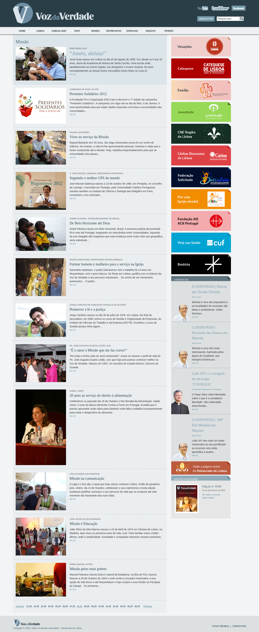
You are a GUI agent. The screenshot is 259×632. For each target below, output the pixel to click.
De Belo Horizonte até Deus (90, 223)
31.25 (101, 606)
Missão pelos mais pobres (88, 569)
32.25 (108, 606)
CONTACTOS (239, 626)
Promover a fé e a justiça (87, 309)
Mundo (95, 31)
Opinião (169, 31)
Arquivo (151, 31)
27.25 (72, 606)
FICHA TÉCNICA (220, 626)
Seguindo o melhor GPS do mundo (95, 178)
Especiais (132, 31)
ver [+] (73, 74)
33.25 (115, 606)
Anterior (20, 606)
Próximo (148, 606)
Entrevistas (113, 31)
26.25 (65, 606)
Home (22, 31)
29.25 (86, 606)
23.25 (43, 606)
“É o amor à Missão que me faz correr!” (98, 350)
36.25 (137, 606)
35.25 (130, 606)
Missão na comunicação (87, 478)
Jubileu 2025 (58, 31)
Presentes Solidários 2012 (88, 94)
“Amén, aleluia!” (88, 53)
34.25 (123, 606)
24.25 (50, 606)
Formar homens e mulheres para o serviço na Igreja (107, 264)
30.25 (94, 606)
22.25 (36, 606)
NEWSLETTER (206, 19)
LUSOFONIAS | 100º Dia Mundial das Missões (207, 425)
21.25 (29, 606)
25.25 (58, 606)
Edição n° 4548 (211, 486)
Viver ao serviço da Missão (89, 137)
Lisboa (40, 31)
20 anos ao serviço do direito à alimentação (101, 395)
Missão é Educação (83, 524)
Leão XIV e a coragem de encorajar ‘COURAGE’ (208, 378)
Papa (77, 31)
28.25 (79, 606)
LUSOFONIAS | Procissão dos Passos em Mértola (209, 332)
